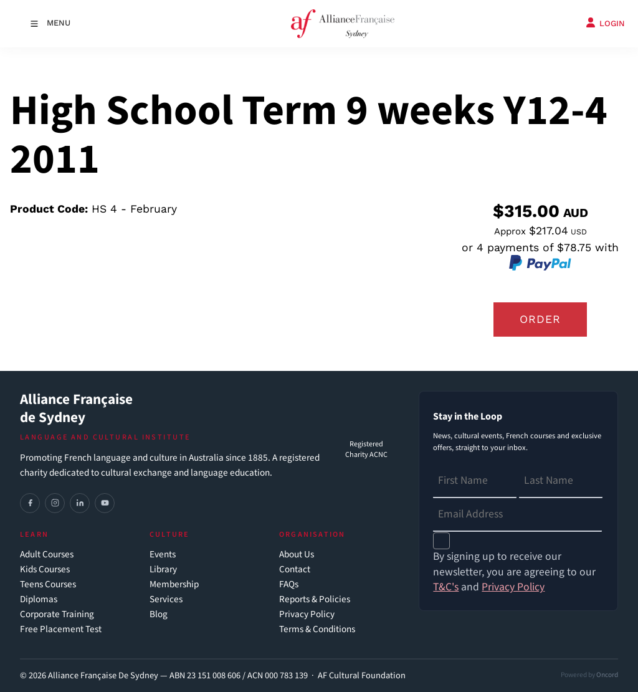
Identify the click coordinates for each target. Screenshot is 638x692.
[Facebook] (30, 503)
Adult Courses (47, 554)
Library (163, 569)
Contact (294, 569)
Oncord (607, 675)
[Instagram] (55, 503)
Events (163, 554)
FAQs (288, 584)
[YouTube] (105, 503)
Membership (174, 584)
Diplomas (38, 599)
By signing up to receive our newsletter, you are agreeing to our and (514, 572)
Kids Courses (45, 569)
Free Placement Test (61, 629)
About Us (296, 554)
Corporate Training (57, 614)
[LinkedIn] (80, 503)
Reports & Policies (314, 599)
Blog (159, 614)
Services (166, 599)
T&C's (446, 587)
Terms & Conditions (317, 629)
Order (540, 319)
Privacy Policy (307, 614)
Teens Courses (48, 584)
